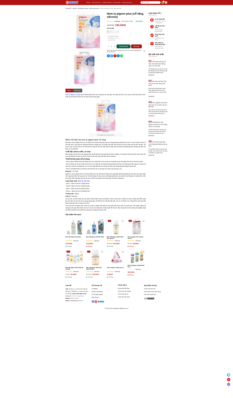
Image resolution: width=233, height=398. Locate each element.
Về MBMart (95, 288)
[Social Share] (108, 55)
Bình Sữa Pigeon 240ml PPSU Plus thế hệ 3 (115, 237)
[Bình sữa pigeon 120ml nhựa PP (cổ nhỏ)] (75, 257)
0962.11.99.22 (74, 298)
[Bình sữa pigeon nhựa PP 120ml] (95, 226)
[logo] (72, 2)
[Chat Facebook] (228, 384)
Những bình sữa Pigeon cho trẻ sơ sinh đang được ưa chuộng (158, 124)
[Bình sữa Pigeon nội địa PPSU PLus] (137, 256)
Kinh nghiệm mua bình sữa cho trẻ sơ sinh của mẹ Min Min (158, 105)
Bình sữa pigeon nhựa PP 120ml (95, 237)
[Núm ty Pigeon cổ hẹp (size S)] (116, 257)
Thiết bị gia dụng (127, 2)
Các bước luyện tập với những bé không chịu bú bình (158, 144)
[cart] (162, 2)
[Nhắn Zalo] (228, 375)
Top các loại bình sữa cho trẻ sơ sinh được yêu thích (157, 83)
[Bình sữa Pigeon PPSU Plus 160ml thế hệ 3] (95, 257)
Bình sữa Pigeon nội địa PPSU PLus (136, 266)
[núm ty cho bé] (83, 181)
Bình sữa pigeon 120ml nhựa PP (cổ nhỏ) (74, 268)
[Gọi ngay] (228, 379)
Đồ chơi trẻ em (97, 2)
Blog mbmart (95, 297)
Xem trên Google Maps (77, 296)
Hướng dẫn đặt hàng (123, 288)
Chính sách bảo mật (149, 288)
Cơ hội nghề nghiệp (97, 294)
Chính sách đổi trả (123, 294)
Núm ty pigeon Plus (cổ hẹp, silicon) (135, 237)
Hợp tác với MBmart (97, 291)
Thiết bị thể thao (108, 2)
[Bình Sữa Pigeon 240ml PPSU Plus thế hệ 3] (116, 226)
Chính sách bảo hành (124, 297)
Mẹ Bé (89, 2)
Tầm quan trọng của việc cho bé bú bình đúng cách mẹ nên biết (157, 64)
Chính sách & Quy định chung (152, 291)
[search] (150, 2)
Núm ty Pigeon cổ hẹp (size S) (115, 267)
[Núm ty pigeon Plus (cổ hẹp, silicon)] (137, 226)
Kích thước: (110, 28)
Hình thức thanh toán (150, 294)
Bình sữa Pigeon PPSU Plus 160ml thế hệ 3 (94, 268)
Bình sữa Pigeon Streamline (73, 237)
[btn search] (142, 2)
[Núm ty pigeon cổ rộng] (72, 94)
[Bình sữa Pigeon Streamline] (75, 226)
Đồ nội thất (117, 2)
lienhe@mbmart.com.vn (76, 300)
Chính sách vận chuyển (124, 291)
